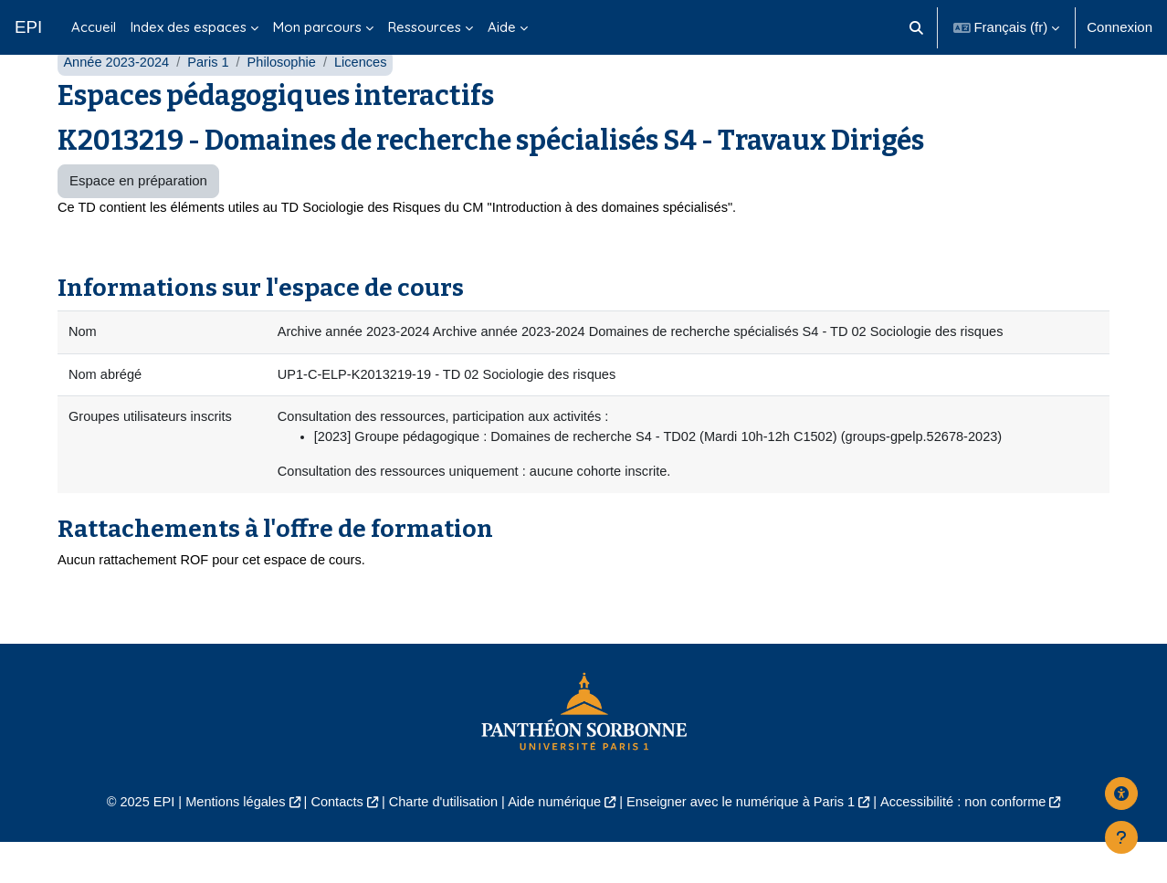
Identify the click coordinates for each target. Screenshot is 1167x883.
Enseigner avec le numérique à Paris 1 (746, 843)
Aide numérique (553, 843)
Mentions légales (224, 843)
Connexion (1119, 27)
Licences (367, 98)
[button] (916, 27)
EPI (28, 27)
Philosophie (287, 98)
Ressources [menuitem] (424, 27)
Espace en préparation (138, 217)
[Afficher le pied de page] (1121, 837)
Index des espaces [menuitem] (189, 27)
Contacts (329, 843)
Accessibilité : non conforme (975, 843)
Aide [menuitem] (502, 27)
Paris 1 (212, 98)
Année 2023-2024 (117, 98)
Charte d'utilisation (439, 843)
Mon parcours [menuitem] (317, 27)
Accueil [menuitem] (93, 27)
